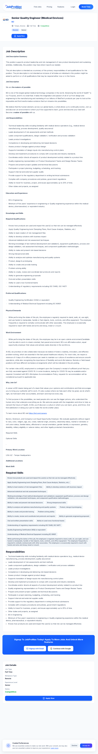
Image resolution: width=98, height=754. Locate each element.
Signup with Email (35, 649)
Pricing (49, 7)
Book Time (84, 7)
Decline (74, 746)
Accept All (86, 746)
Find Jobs (37, 7)
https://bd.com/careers (38, 414)
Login (71, 7)
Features (60, 7)
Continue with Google (60, 649)
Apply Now (21, 36)
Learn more (54, 749)
